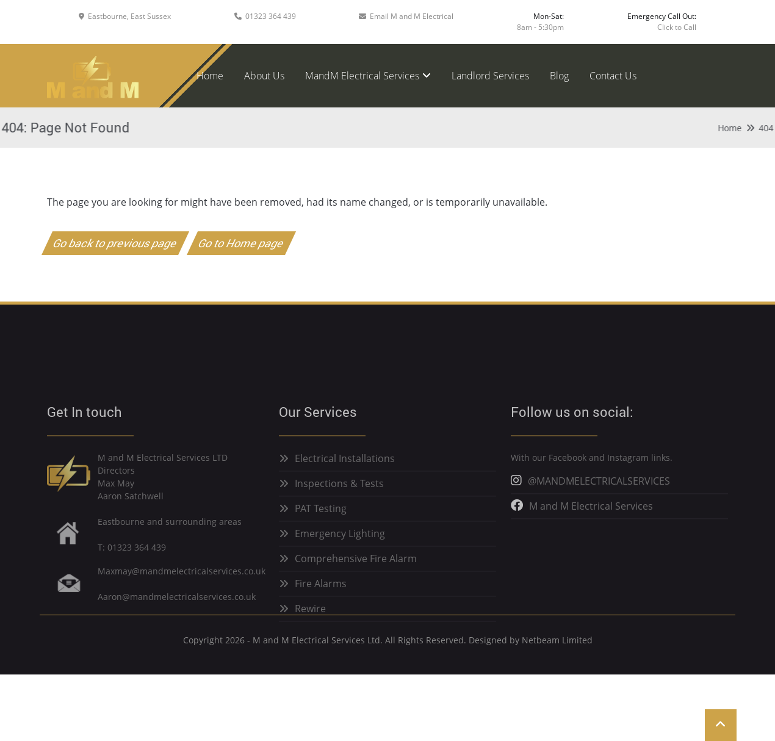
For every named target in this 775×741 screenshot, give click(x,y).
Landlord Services (490, 75)
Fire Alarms (321, 602)
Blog (559, 75)
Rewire (310, 627)
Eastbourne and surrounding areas (170, 540)
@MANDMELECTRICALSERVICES (599, 500)
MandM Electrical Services (362, 75)
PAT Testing (321, 527)
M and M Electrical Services (591, 525)
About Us (264, 75)
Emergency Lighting (340, 552)
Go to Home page (241, 243)
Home (209, 75)
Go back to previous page (116, 243)
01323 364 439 (270, 16)
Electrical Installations (345, 477)
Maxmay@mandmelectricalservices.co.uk (181, 589)
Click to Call (676, 27)
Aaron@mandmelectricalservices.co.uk (177, 615)
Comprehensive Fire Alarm (356, 577)
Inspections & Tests (339, 502)
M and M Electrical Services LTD (163, 476)
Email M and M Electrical (411, 16)
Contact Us (612, 75)
